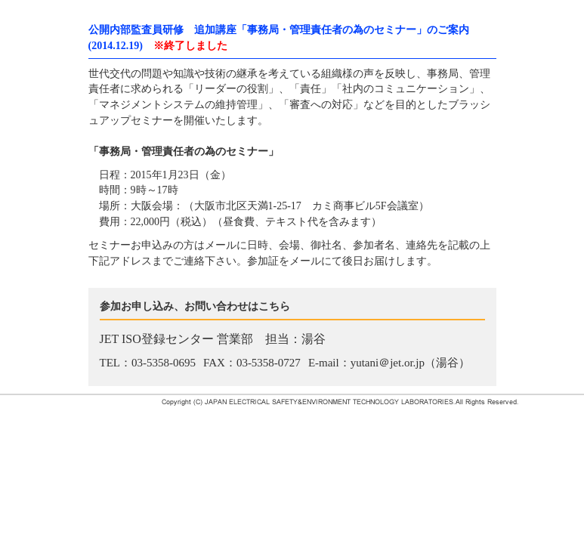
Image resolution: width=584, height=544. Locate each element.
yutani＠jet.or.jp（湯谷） (410, 363)
